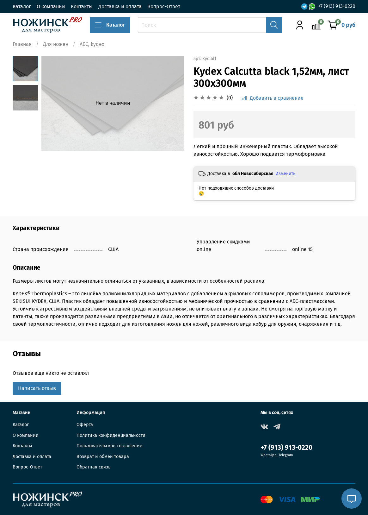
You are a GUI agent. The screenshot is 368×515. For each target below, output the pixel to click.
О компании (51, 6)
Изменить (285, 173)
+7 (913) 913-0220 (336, 6)
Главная (22, 44)
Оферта (85, 424)
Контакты (82, 6)
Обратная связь (93, 467)
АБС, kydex (92, 44)
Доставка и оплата (120, 6)
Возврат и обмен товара (103, 456)
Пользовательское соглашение (109, 446)
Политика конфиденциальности (111, 435)
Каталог (22, 6)
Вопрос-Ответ (163, 6)
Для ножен (55, 44)
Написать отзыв (37, 388)
